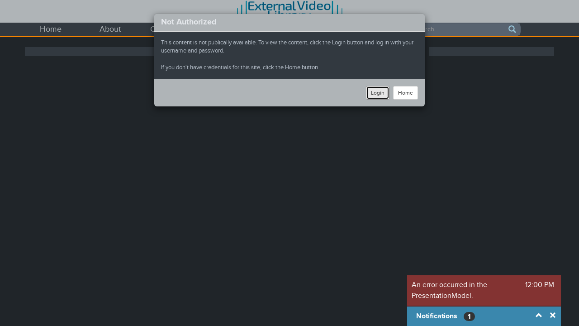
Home (405, 93)
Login (377, 93)
